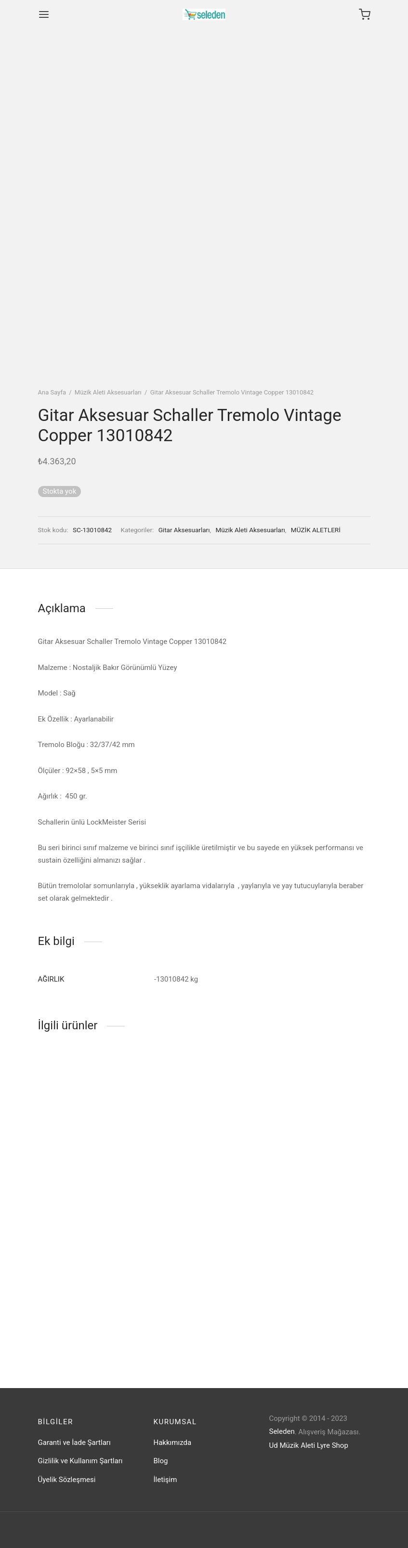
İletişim (165, 1479)
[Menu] (44, 14)
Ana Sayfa (52, 392)
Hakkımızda (173, 1442)
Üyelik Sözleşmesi (67, 1479)
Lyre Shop (332, 1445)
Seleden (282, 1431)
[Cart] (364, 14)
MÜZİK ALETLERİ (316, 530)
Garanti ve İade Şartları (74, 1442)
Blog (161, 1460)
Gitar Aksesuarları (184, 530)
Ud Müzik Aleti (292, 1445)
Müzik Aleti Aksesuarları (108, 392)
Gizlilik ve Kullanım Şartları (80, 1460)
